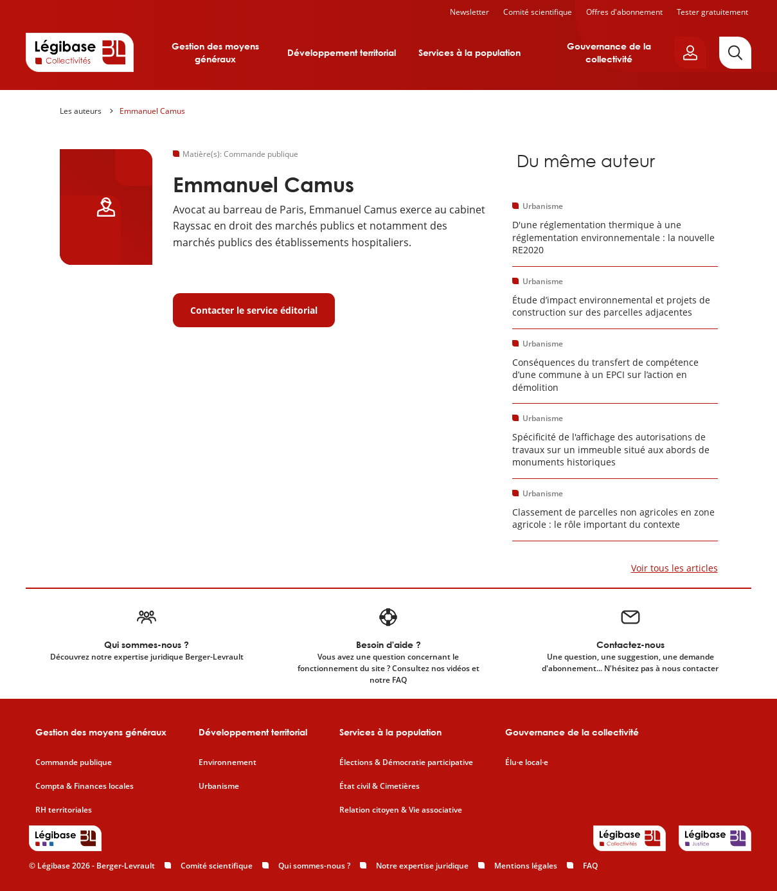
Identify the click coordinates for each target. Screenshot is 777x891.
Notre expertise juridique (422, 865)
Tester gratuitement (712, 11)
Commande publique (73, 762)
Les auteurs (81, 110)
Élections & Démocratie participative (406, 762)
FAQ (590, 865)
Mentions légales (525, 865)
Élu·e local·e (526, 762)
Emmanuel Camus (152, 110)
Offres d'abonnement (624, 11)
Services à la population (469, 52)
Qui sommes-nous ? (314, 865)
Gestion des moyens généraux (215, 52)
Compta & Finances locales (84, 786)
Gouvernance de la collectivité (609, 52)
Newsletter (469, 11)
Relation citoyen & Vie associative (400, 810)
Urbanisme (219, 786)
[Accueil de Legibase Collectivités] (80, 52)
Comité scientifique (537, 11)
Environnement (227, 762)
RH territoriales (63, 810)
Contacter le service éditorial (253, 310)
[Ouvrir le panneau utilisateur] (690, 53)
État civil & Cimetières (379, 786)
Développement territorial (341, 52)
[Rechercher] (735, 53)
